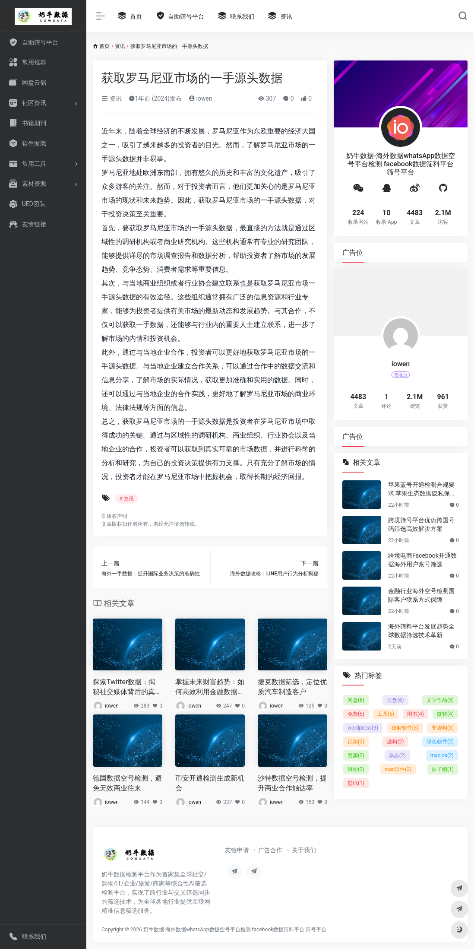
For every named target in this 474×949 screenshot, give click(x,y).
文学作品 (440, 700)
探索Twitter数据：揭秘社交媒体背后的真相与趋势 (127, 687)
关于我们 (304, 850)
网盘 (356, 700)
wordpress (363, 728)
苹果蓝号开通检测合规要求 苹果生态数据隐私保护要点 (422, 489)
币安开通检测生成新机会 (209, 783)
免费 (356, 714)
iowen (200, 98)
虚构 (395, 742)
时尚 (356, 769)
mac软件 (398, 769)
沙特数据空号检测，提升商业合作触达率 (292, 783)
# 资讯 (126, 499)
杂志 (397, 755)
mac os (442, 755)
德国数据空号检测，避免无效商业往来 (127, 783)
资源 (356, 755)
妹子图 (443, 769)
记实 (356, 742)
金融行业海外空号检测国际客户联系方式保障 (421, 595)
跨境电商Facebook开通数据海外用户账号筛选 (422, 560)
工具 (385, 714)
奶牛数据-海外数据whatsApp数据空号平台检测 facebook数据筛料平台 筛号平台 (235, 930)
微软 (445, 714)
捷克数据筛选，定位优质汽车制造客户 (292, 687)
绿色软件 (440, 742)
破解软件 (405, 728)
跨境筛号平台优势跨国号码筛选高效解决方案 (421, 524)
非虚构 (443, 728)
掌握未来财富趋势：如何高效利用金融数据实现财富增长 (209, 687)
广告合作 (270, 850)
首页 (104, 46)
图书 (415, 714)
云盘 (395, 700)
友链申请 (237, 850)
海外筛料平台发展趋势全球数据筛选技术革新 (421, 630)
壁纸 (356, 783)
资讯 (120, 46)
